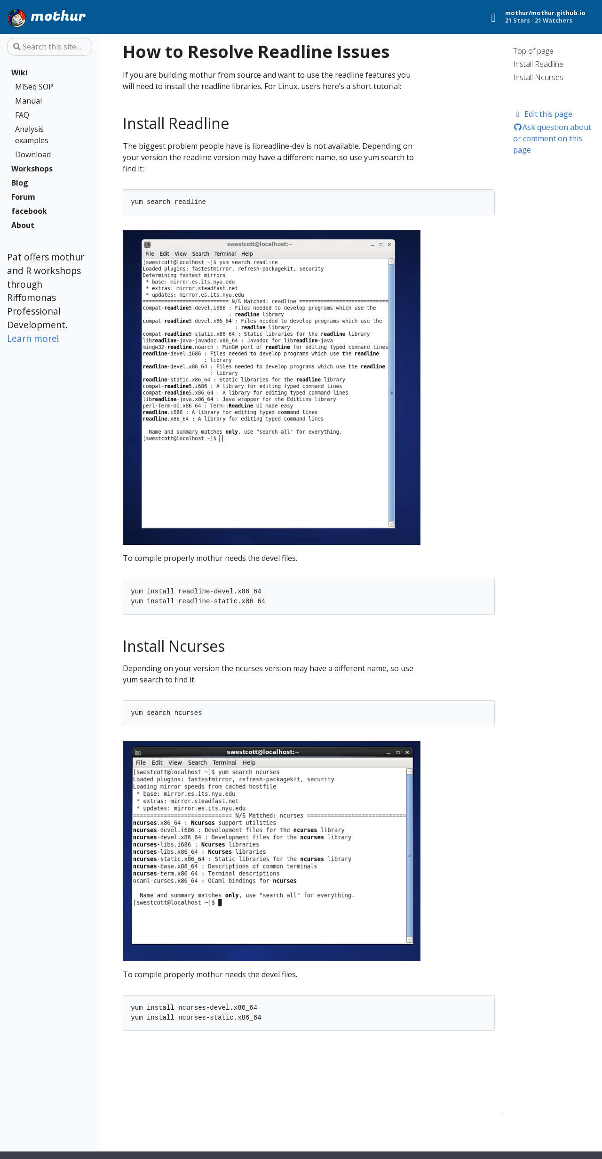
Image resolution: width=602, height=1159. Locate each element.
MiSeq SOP (34, 86)
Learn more (32, 338)
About (22, 225)
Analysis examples (31, 135)
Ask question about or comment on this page (552, 138)
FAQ (22, 115)
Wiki (19, 72)
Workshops (32, 168)
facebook (29, 211)
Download (33, 154)
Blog (19, 183)
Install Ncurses (538, 77)
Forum (23, 197)
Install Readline (538, 64)
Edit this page (543, 114)
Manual (28, 101)
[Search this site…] (49, 47)
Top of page (533, 51)
